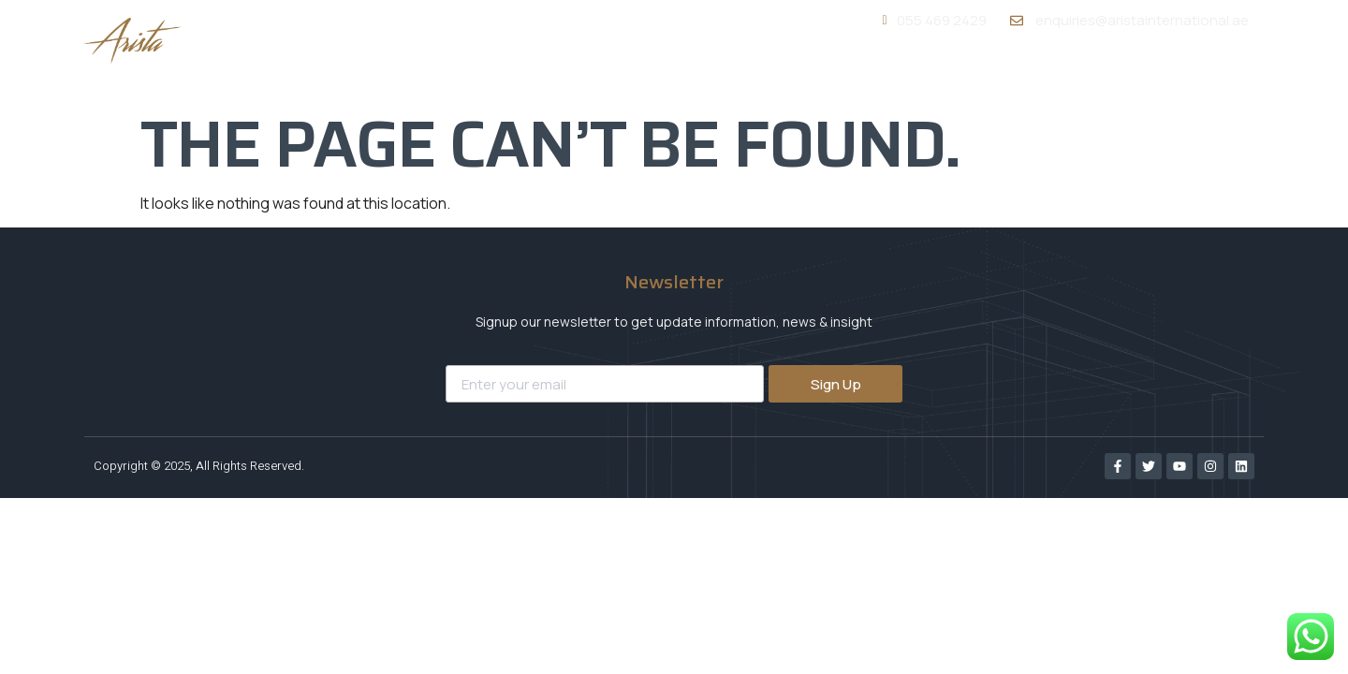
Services (928, 72)
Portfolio (1039, 73)
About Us (817, 73)
